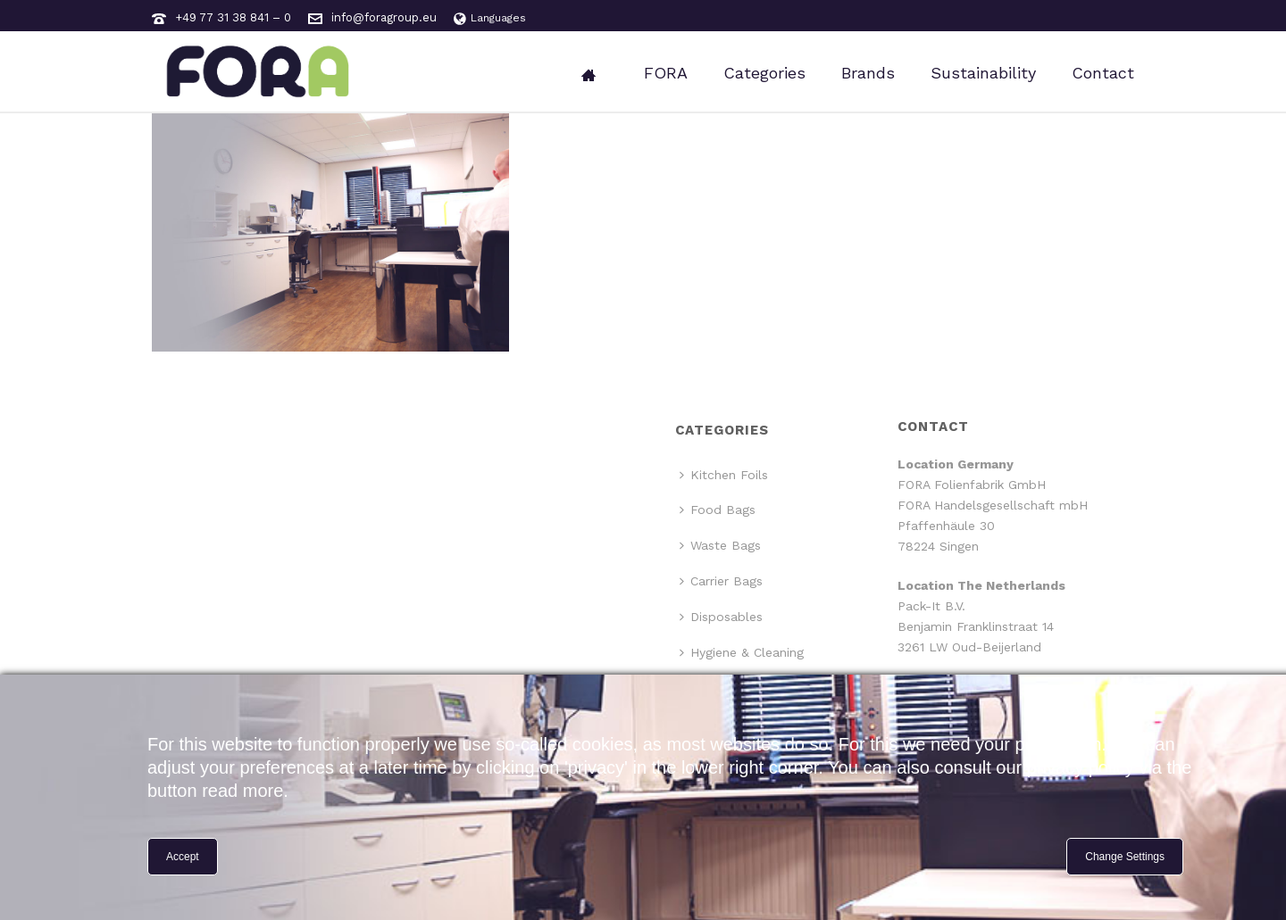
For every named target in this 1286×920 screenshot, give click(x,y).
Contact (1103, 72)
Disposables (721, 616)
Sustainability (983, 72)
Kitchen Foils (724, 475)
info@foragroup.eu (384, 17)
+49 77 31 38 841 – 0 (233, 17)
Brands (868, 72)
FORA (666, 72)
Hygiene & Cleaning (742, 652)
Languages (490, 18)
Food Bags (718, 509)
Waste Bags (720, 545)
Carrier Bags (721, 581)
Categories (764, 72)
